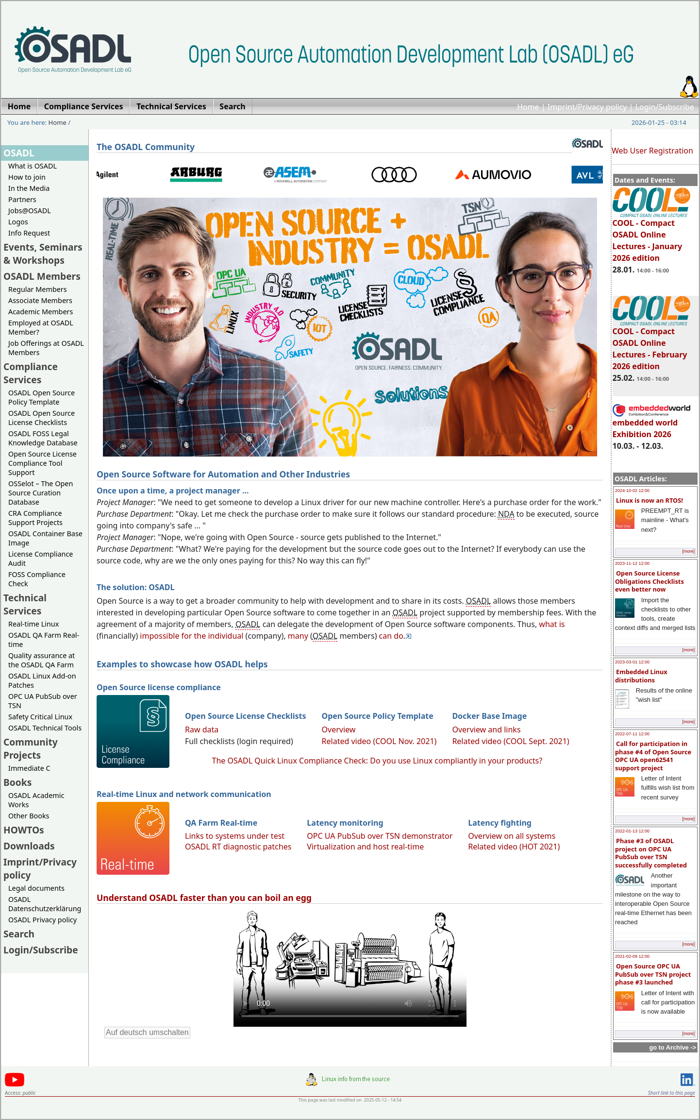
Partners (22, 199)
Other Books (28, 815)
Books (17, 782)
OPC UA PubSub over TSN (42, 701)
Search (18, 933)
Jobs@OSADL (29, 210)
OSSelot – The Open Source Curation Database (40, 493)
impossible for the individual (191, 635)
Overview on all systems (511, 836)
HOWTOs (23, 829)
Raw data (201, 729)
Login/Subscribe (664, 107)
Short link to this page (671, 1092)
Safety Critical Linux (40, 716)
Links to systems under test (234, 836)
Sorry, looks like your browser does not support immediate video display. (350, 967)
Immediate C (29, 768)
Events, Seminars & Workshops (43, 253)
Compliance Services (30, 373)
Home (528, 107)
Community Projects (30, 748)
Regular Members (37, 289)
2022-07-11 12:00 (632, 733)
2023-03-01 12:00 (632, 662)
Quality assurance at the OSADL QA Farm (41, 660)
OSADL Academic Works (36, 800)
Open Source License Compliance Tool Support (42, 463)
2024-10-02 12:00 (632, 490)
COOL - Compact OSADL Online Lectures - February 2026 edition (651, 344)
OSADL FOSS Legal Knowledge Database (43, 438)
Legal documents (36, 888)
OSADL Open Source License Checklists (41, 417)
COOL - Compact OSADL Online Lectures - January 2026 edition (651, 236)
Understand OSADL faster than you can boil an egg (204, 897)
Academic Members (40, 311)
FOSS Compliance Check (37, 579)
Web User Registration (652, 150)
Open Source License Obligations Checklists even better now (649, 581)
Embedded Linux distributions (641, 675)
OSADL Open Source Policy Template (41, 397)
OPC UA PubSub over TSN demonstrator (379, 836)
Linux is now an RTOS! (649, 500)
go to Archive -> (672, 1047)
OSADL (18, 152)
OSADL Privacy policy (42, 919)
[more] (688, 551)
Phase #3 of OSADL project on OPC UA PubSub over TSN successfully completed (651, 852)
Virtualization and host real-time (365, 846)
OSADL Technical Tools (45, 727)
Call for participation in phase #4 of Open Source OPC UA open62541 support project (653, 755)
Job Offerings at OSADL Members (46, 348)
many (298, 635)
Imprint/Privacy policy (587, 107)
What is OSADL (32, 165)
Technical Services (25, 604)
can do (391, 635)
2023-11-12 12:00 (632, 563)
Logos (18, 221)
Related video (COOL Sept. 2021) (510, 741)
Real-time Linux (33, 623)
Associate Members (40, 300)
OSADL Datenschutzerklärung (44, 904)
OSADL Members (42, 276)
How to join (27, 177)
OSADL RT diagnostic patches (238, 846)
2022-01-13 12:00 (632, 831)
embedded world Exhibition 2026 (651, 424)
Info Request (29, 233)
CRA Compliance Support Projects (35, 518)
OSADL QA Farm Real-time (43, 639)
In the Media (29, 188)
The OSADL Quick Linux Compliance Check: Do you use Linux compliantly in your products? (377, 760)
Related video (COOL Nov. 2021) (379, 741)
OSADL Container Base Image (45, 538)
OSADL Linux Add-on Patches (42, 680)
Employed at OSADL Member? (40, 327)
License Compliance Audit (40, 558)
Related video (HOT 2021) (514, 846)
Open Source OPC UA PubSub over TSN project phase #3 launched (653, 974)
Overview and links (486, 729)
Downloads (29, 845)
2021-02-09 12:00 (632, 956)
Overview (339, 729)
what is (552, 624)
